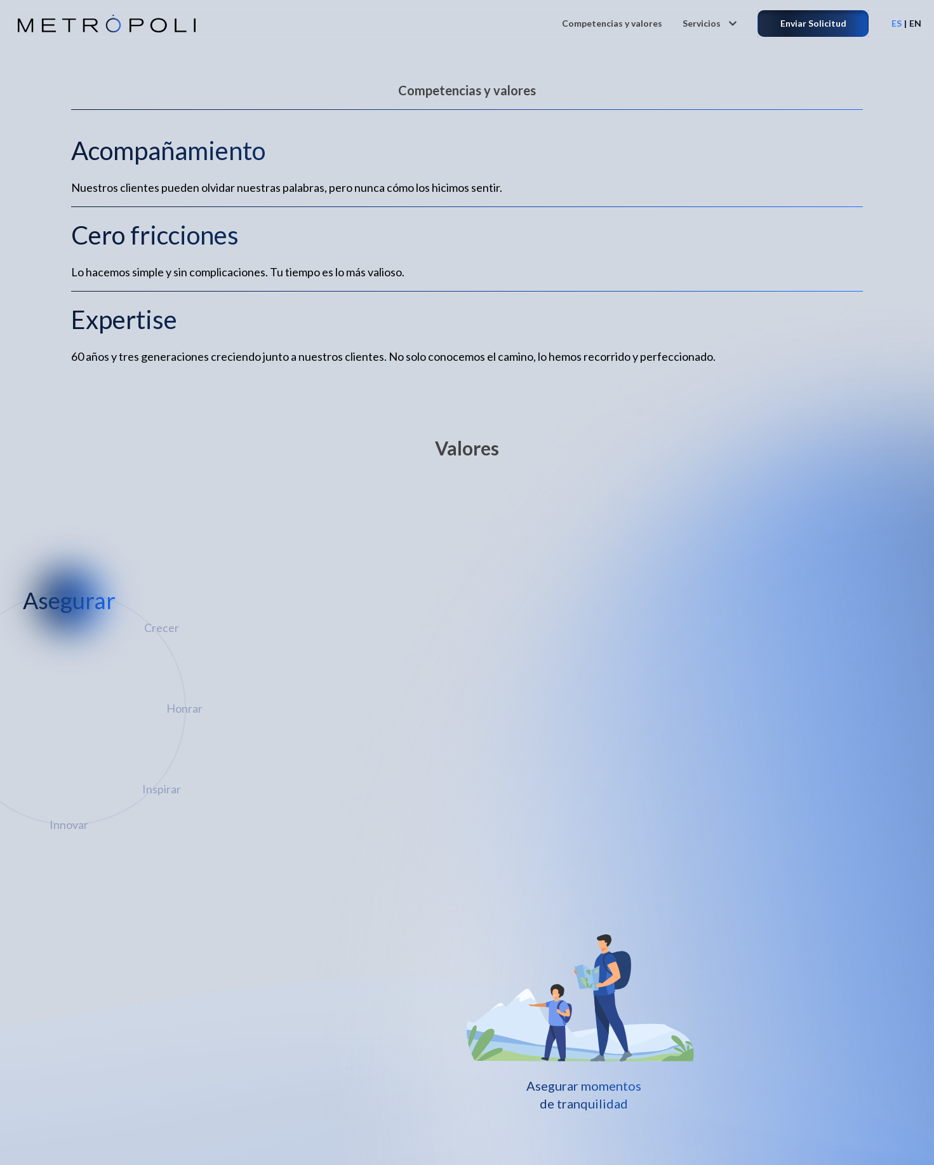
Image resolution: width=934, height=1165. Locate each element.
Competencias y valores (612, 23)
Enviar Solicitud (813, 23)
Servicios (710, 23)
